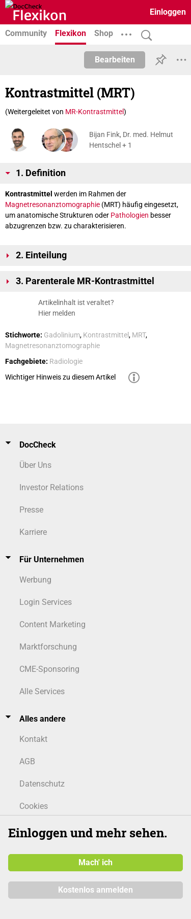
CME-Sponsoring (49, 669)
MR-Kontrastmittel (94, 112)
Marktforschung (48, 647)
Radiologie (66, 361)
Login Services (45, 602)
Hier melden (56, 313)
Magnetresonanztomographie (52, 204)
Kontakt (33, 739)
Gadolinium (62, 335)
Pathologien (130, 215)
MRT (139, 335)
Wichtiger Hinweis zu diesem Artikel (60, 377)
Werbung (35, 580)
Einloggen (168, 12)
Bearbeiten (115, 59)
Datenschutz (42, 784)
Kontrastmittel (106, 335)
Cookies (33, 806)
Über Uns (35, 465)
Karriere (33, 532)
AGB (27, 761)
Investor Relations (51, 487)
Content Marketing (52, 624)
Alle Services (42, 691)
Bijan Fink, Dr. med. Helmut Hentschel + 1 (131, 139)
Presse (31, 510)
